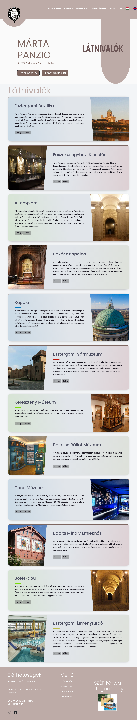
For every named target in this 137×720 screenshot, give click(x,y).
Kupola (22, 302)
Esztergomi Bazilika (34, 106)
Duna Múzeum (29, 488)
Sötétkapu (25, 578)
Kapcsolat (116, 8)
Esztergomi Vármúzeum (77, 354)
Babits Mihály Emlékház (77, 533)
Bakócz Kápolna (69, 254)
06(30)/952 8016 (27, 681)
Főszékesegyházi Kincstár (79, 155)
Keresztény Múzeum (35, 402)
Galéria (68, 8)
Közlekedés (82, 8)
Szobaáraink (99, 8)
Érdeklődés (28, 73)
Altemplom (26, 203)
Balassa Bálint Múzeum (77, 445)
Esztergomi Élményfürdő (78, 623)
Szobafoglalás (55, 73)
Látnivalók (54, 8)
